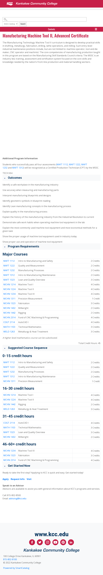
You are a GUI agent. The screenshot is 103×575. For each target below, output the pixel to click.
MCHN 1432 (9, 308)
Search (22, 24)
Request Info (18, 479)
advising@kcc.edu (17, 498)
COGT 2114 (9, 322)
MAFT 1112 (62, 164)
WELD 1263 (9, 331)
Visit (29, 479)
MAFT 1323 (9, 279)
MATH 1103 (9, 326)
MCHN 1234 (9, 293)
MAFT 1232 (9, 270)
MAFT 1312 (17, 167)
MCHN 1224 (9, 289)
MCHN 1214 (9, 284)
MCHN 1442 (9, 312)
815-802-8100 (10, 559)
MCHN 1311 (9, 298)
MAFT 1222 (74, 164)
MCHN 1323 (9, 303)
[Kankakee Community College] (53, 3)
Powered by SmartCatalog (16, 568)
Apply (6, 479)
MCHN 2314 (9, 317)
